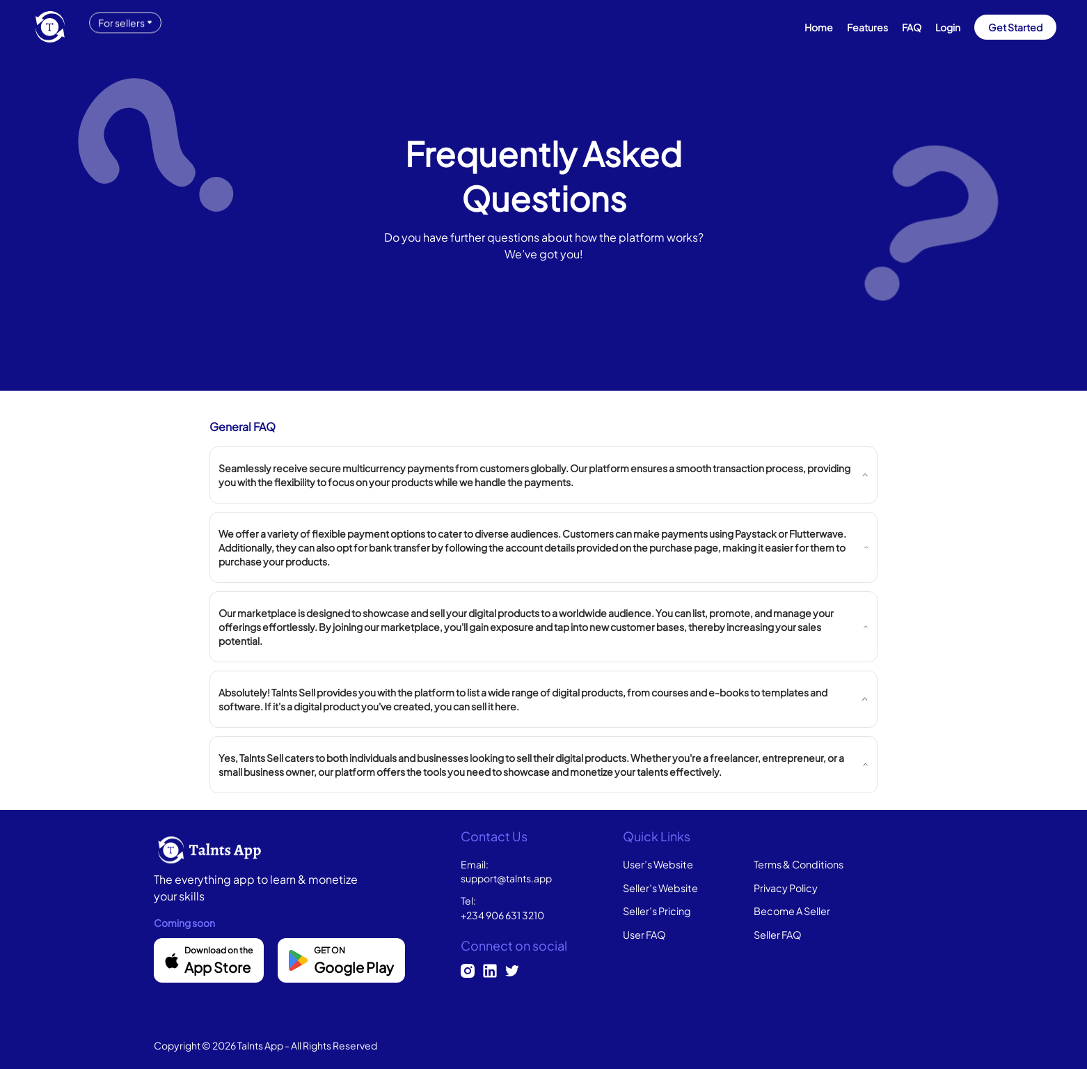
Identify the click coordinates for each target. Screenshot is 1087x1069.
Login (947, 27)
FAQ (911, 27)
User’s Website (658, 864)
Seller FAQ (778, 934)
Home (818, 27)
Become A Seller (792, 911)
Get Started (1015, 27)
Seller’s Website (660, 888)
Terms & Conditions (798, 864)
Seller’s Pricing (657, 911)
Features (867, 27)
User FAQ (644, 934)
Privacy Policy (786, 888)
